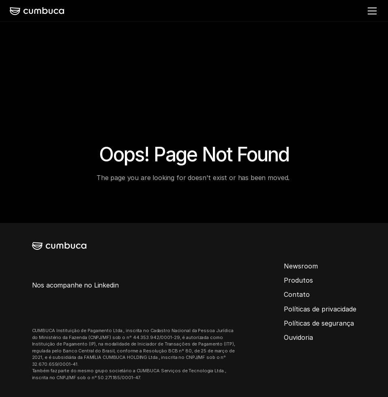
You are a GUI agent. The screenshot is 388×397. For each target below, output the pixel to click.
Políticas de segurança (319, 323)
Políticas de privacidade (320, 309)
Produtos (298, 280)
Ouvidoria (298, 337)
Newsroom (301, 266)
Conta (293, 294)
